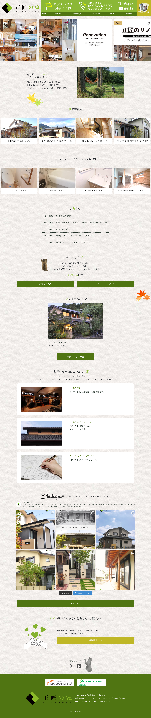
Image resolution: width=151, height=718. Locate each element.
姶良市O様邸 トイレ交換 (19, 181)
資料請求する (95, 640)
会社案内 (129, 14)
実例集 (44, 14)
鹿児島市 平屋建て (19, 131)
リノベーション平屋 (76, 326)
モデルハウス (57, 14)
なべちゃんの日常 (75, 229)
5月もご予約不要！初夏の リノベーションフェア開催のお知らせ (75, 222)
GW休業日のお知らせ (75, 216)
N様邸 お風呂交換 (57, 181)
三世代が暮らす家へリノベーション (132, 181)
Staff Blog (75, 603)
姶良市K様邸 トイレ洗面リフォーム (94, 181)
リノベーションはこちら (105, 284)
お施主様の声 (96, 14)
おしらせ (113, 14)
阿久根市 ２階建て (94, 131)
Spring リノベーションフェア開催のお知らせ (75, 236)
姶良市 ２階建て (132, 131)
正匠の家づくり (76, 14)
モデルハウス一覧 (75, 356)
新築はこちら (45, 284)
